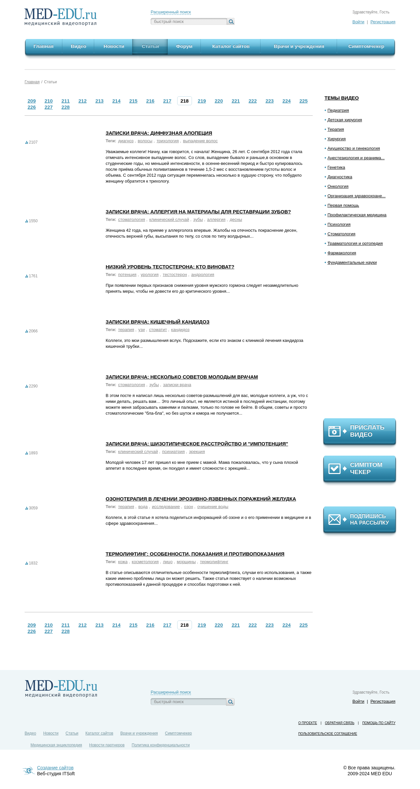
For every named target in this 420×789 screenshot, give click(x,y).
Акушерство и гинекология (353, 148)
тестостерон (175, 274)
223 (269, 101)
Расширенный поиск (171, 12)
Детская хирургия (344, 119)
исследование (166, 506)
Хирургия (336, 138)
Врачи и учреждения (139, 733)
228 (65, 107)
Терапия (335, 129)
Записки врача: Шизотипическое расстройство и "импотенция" (197, 443)
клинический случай (169, 219)
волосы (145, 140)
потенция (127, 274)
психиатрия (173, 451)
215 (133, 101)
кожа (123, 561)
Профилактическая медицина (357, 214)
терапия (126, 329)
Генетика (336, 167)
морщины (186, 561)
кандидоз (180, 329)
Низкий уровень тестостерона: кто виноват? (170, 266)
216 (150, 101)
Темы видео (342, 98)
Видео (30, 733)
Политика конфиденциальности (161, 745)
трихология (168, 140)
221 (236, 101)
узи (141, 329)
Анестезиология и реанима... (356, 157)
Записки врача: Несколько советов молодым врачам (182, 377)
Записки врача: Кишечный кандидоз (157, 322)
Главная (32, 82)
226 (32, 107)
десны (236, 219)
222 (253, 101)
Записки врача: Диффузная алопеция (159, 133)
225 (304, 101)
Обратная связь (339, 723)
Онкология (337, 186)
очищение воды (212, 506)
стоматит (158, 329)
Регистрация (382, 21)
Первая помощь (343, 205)
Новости (50, 733)
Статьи (50, 82)
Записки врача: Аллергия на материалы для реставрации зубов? (198, 211)
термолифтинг (214, 561)
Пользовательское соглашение (327, 734)
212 (82, 101)
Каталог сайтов (99, 733)
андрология (202, 274)
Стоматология (341, 233)
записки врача (177, 384)
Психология (338, 224)
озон (188, 506)
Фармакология (341, 252)
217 (167, 101)
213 (99, 101)
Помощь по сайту (378, 723)
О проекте (307, 723)
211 (65, 101)
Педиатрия (338, 110)
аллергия (216, 219)
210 (49, 101)
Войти (358, 21)
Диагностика (339, 176)
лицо (167, 561)
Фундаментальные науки (352, 262)
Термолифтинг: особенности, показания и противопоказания (195, 554)
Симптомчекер (178, 733)
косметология (145, 561)
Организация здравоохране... (356, 195)
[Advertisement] (362, 344)
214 (116, 101)
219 (202, 101)
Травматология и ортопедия (355, 243)
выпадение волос (200, 140)
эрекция (197, 451)
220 (219, 101)
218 (184, 101)
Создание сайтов (55, 767)
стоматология (131, 219)
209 (32, 101)
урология (150, 274)
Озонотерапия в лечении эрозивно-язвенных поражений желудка (201, 499)
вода (143, 506)
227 (49, 107)
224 (287, 101)
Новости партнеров (107, 745)
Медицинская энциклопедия (56, 745)
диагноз (126, 140)
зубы (198, 219)
